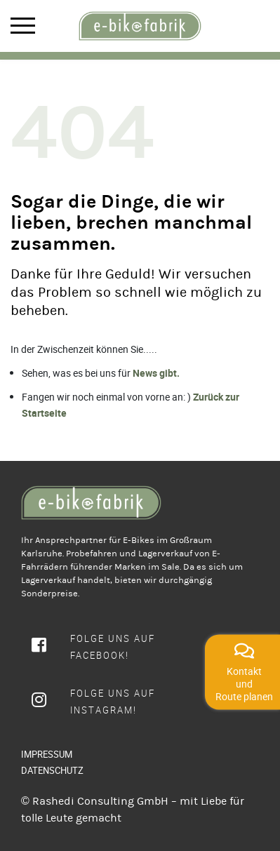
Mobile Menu (23, 26)
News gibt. (156, 373)
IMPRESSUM (46, 754)
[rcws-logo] (140, 26)
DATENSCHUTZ (52, 770)
